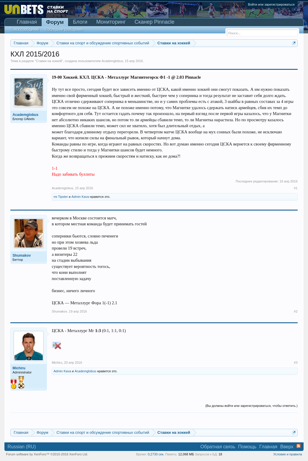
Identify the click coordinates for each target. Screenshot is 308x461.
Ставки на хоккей (49, 61)
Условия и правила (287, 454)
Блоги (80, 22)
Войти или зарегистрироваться (271, 4)
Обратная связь (217, 446)
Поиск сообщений (24, 30)
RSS (298, 446)
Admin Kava (80, 196)
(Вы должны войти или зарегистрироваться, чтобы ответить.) (251, 405)
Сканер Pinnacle (154, 22)
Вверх (287, 446)
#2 (295, 311)
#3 (295, 362)
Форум (55, 22)
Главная (27, 22)
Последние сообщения (64, 30)
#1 (295, 188)
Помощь (247, 446)
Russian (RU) (21, 446)
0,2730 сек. (156, 454)
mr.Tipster (60, 196)
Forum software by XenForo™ (47, 454)
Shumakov (59, 311)
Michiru (57, 362)
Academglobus (112, 61)
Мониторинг (111, 22)
